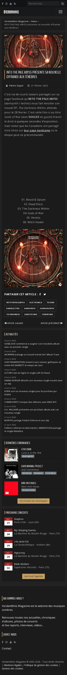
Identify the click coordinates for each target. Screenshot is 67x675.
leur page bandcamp (37, 130)
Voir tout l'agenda (33, 576)
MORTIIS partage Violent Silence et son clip (26, 420)
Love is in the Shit (31, 452)
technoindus (13, 314)
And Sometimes (30, 469)
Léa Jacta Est (21, 541)
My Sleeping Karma (25, 530)
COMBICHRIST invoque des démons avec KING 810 (30, 402)
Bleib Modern (21, 564)
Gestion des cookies (12, 668)
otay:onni (26, 449)
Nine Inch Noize (30, 486)
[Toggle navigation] (60, 12)
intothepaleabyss (15, 302)
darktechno (30, 314)
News (34, 21)
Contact (6, 648)
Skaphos (19, 518)
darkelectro (13, 308)
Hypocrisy (19, 552)
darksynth (29, 308)
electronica (35, 302)
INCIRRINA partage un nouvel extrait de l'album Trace (31, 354)
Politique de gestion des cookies (41, 665)
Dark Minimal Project (32, 466)
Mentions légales (13, 665)
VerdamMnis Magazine (16, 21)
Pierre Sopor (16, 85)
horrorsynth (47, 308)
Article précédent (52, 323)
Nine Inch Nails (28, 483)
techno (51, 302)
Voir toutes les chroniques (33, 501)
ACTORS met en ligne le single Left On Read (27, 373)
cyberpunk (47, 314)
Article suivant (13, 323)
